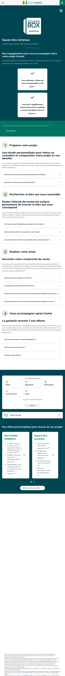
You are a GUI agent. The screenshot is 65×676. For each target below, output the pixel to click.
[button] (61, 10)
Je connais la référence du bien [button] (32, 399)
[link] (32, 488)
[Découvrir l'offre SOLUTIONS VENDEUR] (24, 455)
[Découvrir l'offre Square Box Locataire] (53, 455)
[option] (13, 383)
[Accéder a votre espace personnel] (62, 2)
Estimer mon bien (15, 415)
